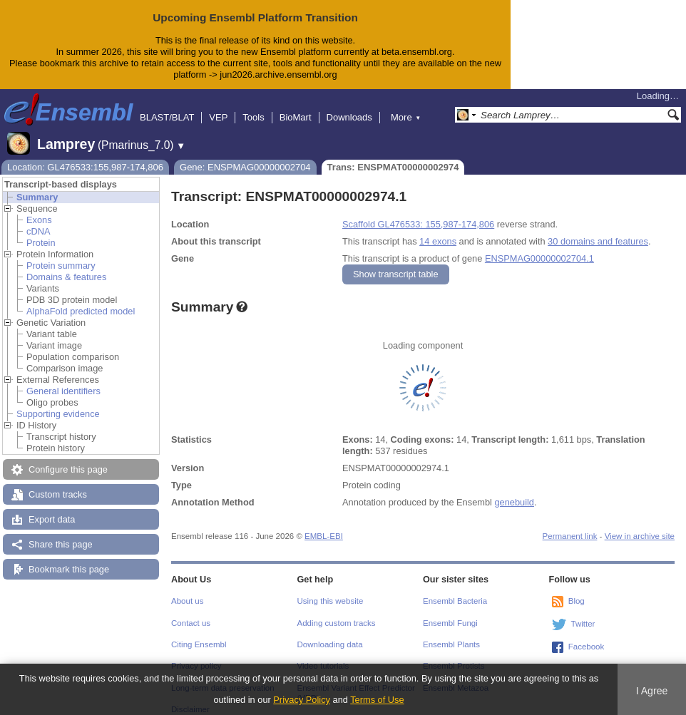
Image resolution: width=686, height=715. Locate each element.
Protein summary (61, 254)
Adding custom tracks (336, 611)
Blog (576, 589)
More (406, 106)
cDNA (38, 220)
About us (187, 589)
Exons (39, 208)
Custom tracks (58, 483)
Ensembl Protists (453, 654)
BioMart (296, 106)
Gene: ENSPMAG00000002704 (245, 155)
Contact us (190, 611)
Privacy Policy (301, 699)
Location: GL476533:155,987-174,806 (85, 155)
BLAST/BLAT (167, 106)
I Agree (652, 690)
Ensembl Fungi (450, 611)
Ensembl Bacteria (455, 589)
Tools (253, 106)
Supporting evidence (58, 402)
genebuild (514, 490)
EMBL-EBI (323, 524)
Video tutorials (323, 654)
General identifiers (63, 379)
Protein (41, 231)
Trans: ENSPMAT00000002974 (393, 155)
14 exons (437, 230)
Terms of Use (377, 699)
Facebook (586, 635)
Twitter (583, 612)
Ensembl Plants (451, 633)
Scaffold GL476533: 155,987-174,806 (418, 212)
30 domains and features (598, 230)
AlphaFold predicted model (80, 299)
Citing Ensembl (198, 633)
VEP (218, 106)
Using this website (330, 589)
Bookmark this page (69, 557)
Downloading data (330, 633)
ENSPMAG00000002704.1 (539, 247)
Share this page (61, 533)
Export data (52, 508)
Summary (37, 185)
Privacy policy (196, 654)
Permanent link (570, 524)
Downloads (349, 106)
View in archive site (640, 524)
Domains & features (66, 265)
